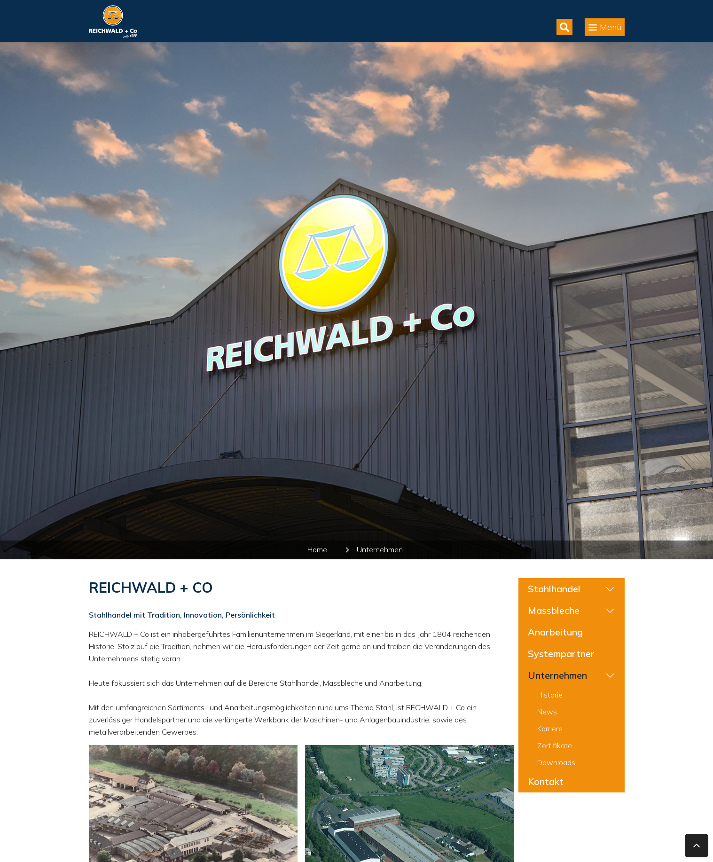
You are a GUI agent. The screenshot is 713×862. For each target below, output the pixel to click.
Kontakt (546, 781)
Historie (550, 694)
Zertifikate (554, 745)
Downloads (556, 762)
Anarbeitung (555, 632)
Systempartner (561, 653)
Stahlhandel (554, 589)
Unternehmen (380, 549)
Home (317, 549)
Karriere (550, 728)
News (547, 711)
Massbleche (554, 610)
